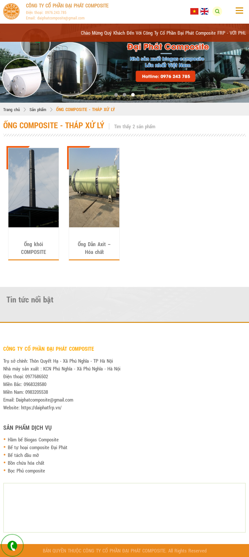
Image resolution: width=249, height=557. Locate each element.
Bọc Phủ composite (26, 470)
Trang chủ (11, 109)
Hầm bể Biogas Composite (33, 439)
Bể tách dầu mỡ (23, 455)
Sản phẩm (38, 109)
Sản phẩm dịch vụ (27, 427)
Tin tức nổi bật (29, 299)
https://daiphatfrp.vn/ (41, 407)
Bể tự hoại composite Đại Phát (37, 447)
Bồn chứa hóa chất (26, 463)
